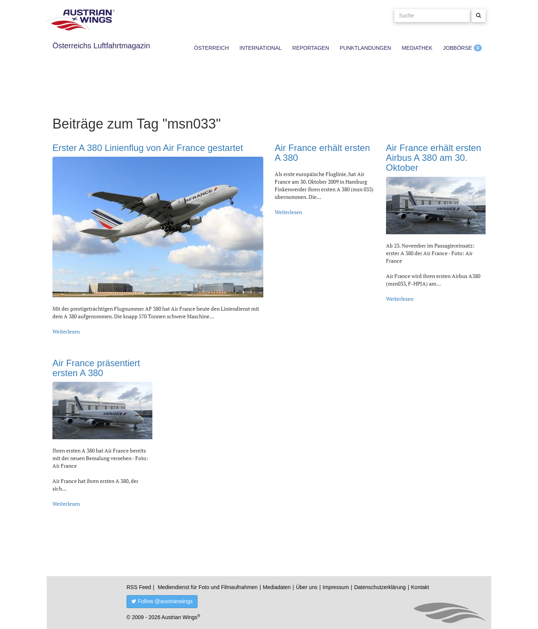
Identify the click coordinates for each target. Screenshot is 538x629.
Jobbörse (457, 48)
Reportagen (310, 48)
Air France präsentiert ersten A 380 (96, 368)
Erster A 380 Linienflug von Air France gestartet (147, 148)
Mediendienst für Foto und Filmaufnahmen (208, 587)
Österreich (211, 48)
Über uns (307, 587)
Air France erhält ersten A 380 (322, 153)
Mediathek (417, 48)
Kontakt (420, 587)
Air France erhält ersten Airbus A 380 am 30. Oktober (433, 158)
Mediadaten (277, 587)
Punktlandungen (365, 48)
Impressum (336, 587)
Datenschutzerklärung (380, 587)
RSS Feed (139, 587)
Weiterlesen (66, 331)
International (260, 48)
